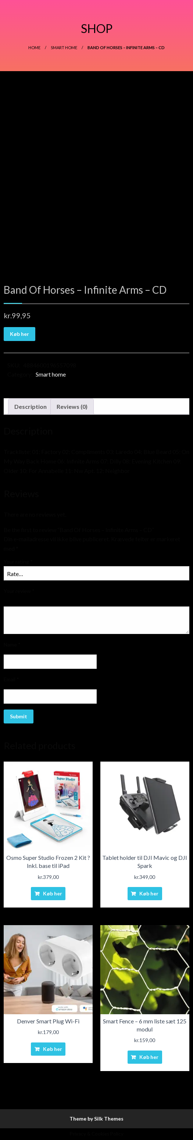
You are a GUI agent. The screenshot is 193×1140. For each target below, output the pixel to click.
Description (30, 406)
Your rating (18, 561)
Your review (19, 591)
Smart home (64, 47)
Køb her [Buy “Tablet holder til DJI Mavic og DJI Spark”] (148, 893)
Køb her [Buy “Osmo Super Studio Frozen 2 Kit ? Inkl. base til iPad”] (52, 893)
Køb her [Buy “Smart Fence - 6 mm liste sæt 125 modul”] (148, 1057)
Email (11, 679)
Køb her (19, 334)
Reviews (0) (72, 406)
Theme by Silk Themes (96, 1118)
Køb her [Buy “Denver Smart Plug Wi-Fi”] (52, 1049)
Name (12, 644)
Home (34, 47)
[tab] (30, 407)
